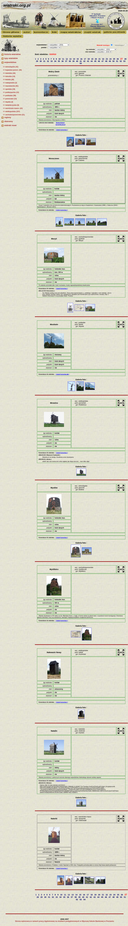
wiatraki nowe (10, 125)
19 (92, 59)
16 (81, 59)
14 (74, 59)
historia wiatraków (12, 54)
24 (110, 59)
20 (96, 59)
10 (59, 59)
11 (63, 59)
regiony (7, 117)
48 (106, 61)
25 (114, 59)
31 (44, 61)
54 (81, 63)
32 (48, 61)
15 (78, 59)
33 (52, 61)
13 (70, 59)
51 (117, 61)
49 (110, 61)
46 (99, 61)
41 (81, 61)
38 (70, 61)
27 (121, 59)
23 (107, 59)
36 (62, 61)
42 (84, 61)
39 (73, 61)
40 (77, 61)
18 (89, 59)
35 (59, 61)
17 (85, 59)
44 (92, 61)
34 (55, 61)
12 (67, 59)
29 (37, 61)
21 (99, 59)
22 (103, 59)
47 (103, 61)
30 (41, 61)
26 (118, 59)
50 (114, 61)
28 (125, 59)
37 (66, 61)
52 (121, 61)
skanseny (8, 121)
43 (88, 61)
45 (95, 61)
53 (124, 61)
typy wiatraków (11, 58)
